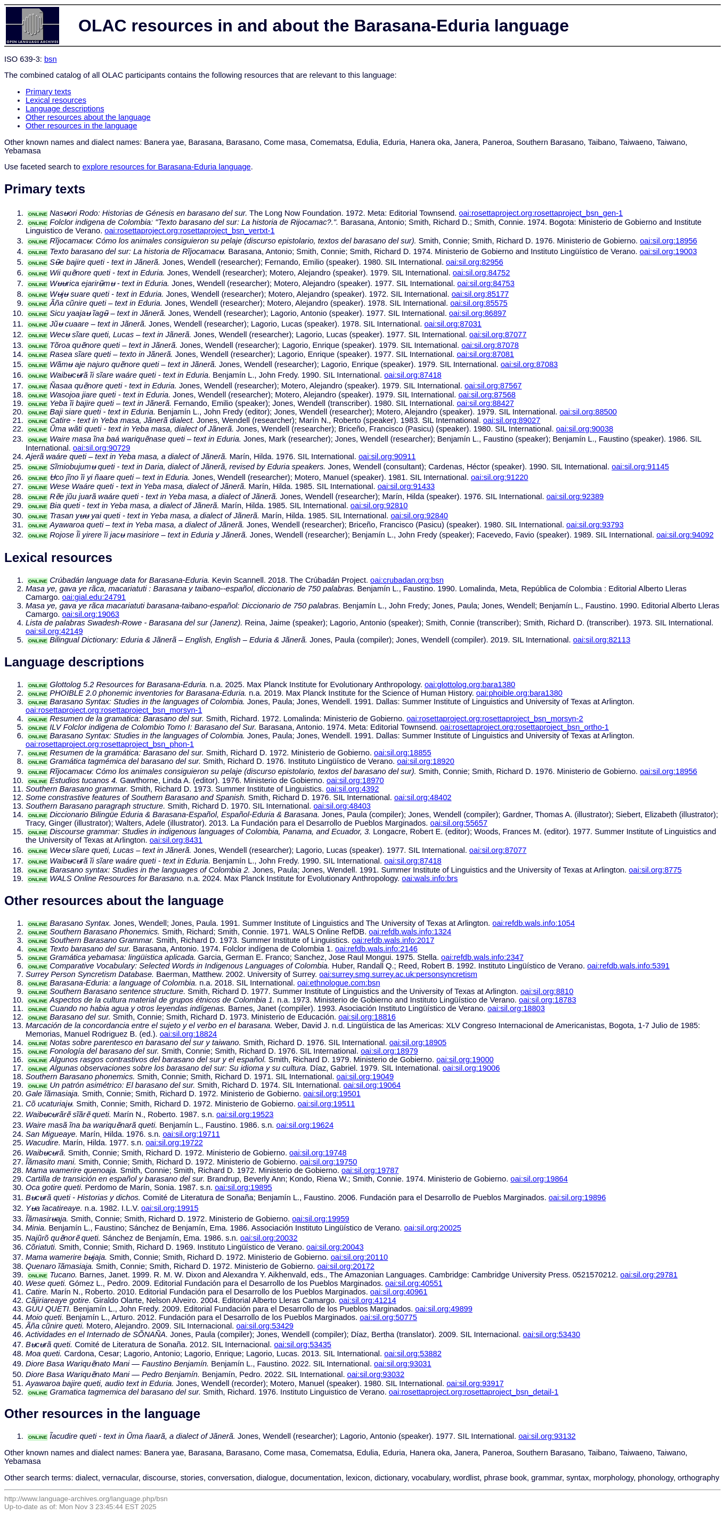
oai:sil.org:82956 (474, 262)
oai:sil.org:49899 (444, 1309)
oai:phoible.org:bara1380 (519, 693)
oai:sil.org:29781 (649, 1274)
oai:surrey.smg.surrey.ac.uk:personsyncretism (398, 974)
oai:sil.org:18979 (389, 1051)
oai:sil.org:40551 (414, 1283)
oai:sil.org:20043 (335, 1247)
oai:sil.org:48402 (423, 797)
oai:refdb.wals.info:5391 (628, 966)
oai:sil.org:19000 (465, 1059)
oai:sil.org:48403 (342, 806)
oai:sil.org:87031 (453, 324)
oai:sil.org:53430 (552, 1334)
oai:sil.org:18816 (367, 1017)
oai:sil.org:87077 (498, 334)
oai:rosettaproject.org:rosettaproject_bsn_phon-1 (110, 744)
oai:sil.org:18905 (418, 1042)
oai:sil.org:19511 (326, 1103)
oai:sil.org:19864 (539, 1179)
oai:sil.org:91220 (499, 477)
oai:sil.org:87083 (529, 364)
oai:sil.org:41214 (367, 1300)
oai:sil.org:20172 (345, 1266)
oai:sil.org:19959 (320, 1219)
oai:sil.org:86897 (478, 313)
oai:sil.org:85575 (479, 303)
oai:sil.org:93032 (376, 1374)
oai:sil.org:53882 (413, 1353)
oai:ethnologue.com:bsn (338, 983)
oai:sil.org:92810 (379, 505)
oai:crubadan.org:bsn (407, 580)
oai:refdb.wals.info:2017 (393, 940)
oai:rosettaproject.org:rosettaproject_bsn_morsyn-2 (494, 718)
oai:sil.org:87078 (490, 345)
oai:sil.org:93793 (595, 524)
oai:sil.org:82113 (602, 640)
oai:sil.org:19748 (318, 1153)
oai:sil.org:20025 (432, 1228)
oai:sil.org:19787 (370, 1170)
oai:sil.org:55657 (458, 823)
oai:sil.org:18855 (402, 752)
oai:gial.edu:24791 (94, 597)
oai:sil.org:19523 (245, 1114)
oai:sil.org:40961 (399, 1292)
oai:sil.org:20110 (359, 1257)
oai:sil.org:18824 (188, 1034)
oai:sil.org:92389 (575, 496)
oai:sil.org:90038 (585, 429)
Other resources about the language (88, 117)
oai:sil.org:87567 (493, 385)
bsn (50, 59)
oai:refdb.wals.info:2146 (376, 948)
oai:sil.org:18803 (516, 1008)
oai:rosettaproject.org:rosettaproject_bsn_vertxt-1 (189, 230)
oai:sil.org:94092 (685, 535)
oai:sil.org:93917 (475, 1383)
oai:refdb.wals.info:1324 (410, 931)
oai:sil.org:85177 (480, 294)
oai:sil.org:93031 (402, 1363)
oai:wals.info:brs (430, 878)
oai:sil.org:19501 (332, 1093)
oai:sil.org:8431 (176, 840)
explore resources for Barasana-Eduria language (167, 166)
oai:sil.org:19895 (243, 1187)
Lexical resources (56, 100)
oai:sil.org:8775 (655, 870)
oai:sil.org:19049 (365, 1076)
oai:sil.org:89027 (512, 420)
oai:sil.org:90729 (102, 448)
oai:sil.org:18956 (668, 241)
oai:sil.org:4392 (352, 789)
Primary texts (48, 91)
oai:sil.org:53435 (302, 1344)
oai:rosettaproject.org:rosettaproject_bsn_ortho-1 (524, 727)
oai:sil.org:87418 (413, 375)
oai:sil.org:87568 (487, 394)
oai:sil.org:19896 (577, 1197)
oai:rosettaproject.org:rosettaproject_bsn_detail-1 (474, 1392)
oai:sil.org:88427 (485, 403)
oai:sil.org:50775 (388, 1317)
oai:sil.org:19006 (471, 1068)
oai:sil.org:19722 (174, 1142)
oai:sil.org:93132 (547, 1436)
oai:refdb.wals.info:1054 (533, 923)
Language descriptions (65, 108)
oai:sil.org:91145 (640, 466)
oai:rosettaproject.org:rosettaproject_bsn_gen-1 (541, 213)
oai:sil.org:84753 (486, 283)
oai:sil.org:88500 (588, 412)
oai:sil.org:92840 (419, 515)
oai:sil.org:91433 (406, 486)
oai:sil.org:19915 (170, 1208)
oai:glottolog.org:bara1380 (470, 684)
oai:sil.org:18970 (355, 780)
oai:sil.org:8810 (546, 991)
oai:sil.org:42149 (54, 631)
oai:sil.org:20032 (269, 1238)
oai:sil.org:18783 (547, 1000)
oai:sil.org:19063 (90, 614)
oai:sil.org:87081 (485, 354)
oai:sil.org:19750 (328, 1162)
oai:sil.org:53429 (265, 1326)
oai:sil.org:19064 (372, 1085)
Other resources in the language (81, 125)
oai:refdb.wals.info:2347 (482, 957)
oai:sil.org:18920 (425, 761)
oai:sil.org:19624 (304, 1125)
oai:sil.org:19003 (668, 251)
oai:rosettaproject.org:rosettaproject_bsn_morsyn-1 (114, 710)
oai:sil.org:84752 (481, 272)
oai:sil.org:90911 (387, 456)
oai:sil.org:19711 (191, 1134)
